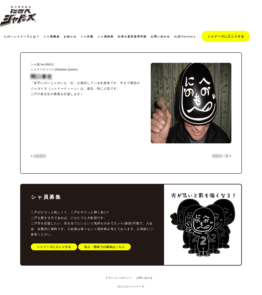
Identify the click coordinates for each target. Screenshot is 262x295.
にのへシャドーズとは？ (22, 36)
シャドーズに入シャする (54, 246)
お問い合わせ (160, 36)
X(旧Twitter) (184, 36)
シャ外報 (87, 36)
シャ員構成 (52, 36)
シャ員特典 (106, 36)
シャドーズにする (226, 35)
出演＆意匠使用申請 (132, 36)
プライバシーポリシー (118, 277)
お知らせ (70, 36)
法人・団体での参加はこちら (104, 246)
